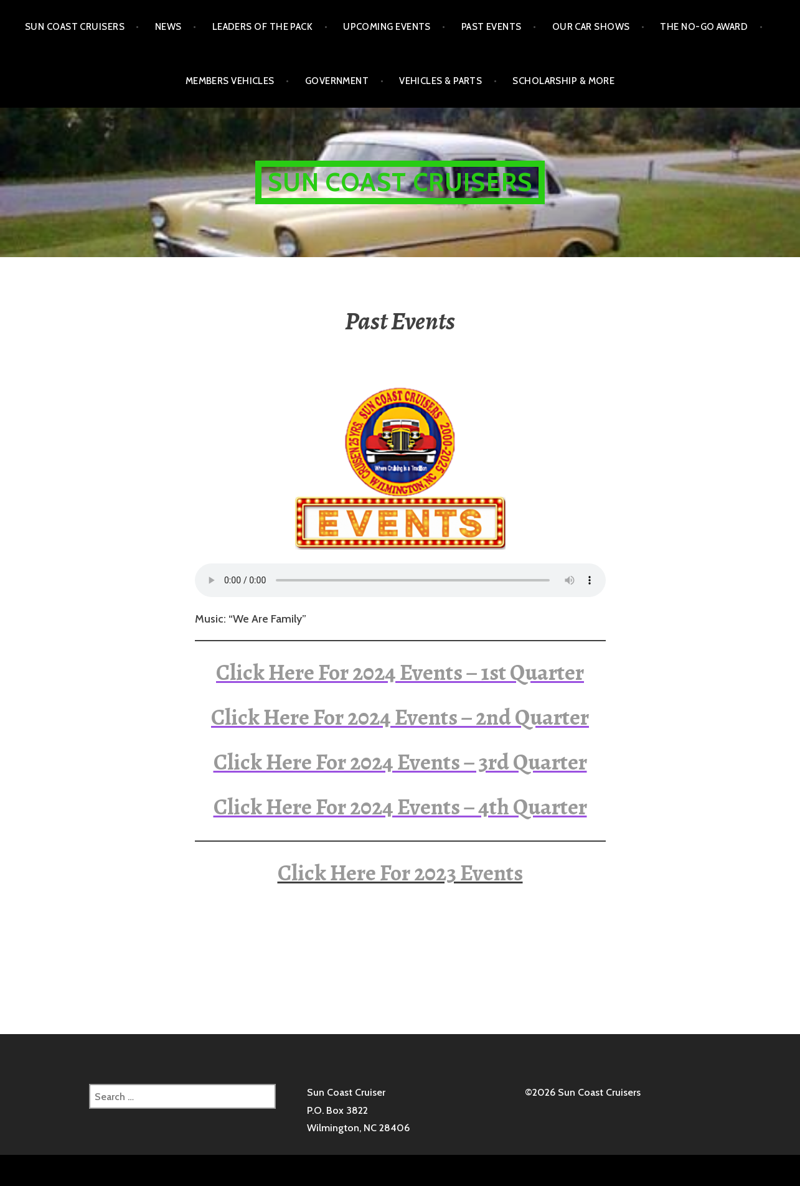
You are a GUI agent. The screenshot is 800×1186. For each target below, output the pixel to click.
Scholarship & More (563, 81)
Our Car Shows (591, 26)
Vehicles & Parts (440, 81)
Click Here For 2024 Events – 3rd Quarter (400, 761)
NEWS (168, 26)
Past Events (491, 26)
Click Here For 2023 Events (400, 872)
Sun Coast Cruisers (75, 26)
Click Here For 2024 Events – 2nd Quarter (400, 717)
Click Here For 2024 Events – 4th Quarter (400, 806)
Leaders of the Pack (262, 26)
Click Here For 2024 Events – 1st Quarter (400, 672)
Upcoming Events (387, 26)
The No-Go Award (704, 26)
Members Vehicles (230, 81)
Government (337, 81)
